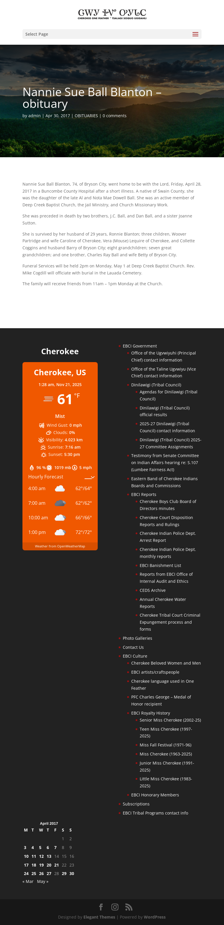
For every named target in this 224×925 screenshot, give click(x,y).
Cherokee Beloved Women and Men (166, 663)
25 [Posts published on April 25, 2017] (34, 873)
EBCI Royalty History (150, 713)
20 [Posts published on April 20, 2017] (49, 865)
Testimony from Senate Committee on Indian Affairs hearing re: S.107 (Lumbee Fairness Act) (165, 462)
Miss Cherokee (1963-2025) (166, 754)
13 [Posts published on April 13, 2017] (49, 856)
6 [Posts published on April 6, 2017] (48, 847)
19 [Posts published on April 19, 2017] (41, 865)
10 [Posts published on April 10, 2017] (26, 856)
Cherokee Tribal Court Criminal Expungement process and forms (170, 622)
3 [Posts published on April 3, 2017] (25, 847)
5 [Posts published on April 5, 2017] (40, 847)
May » (42, 881)
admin (34, 115)
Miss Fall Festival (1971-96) (165, 745)
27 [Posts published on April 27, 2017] (49, 873)
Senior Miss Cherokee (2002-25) (170, 720)
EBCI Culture (135, 656)
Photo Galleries (137, 638)
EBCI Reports (143, 494)
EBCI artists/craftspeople (155, 672)
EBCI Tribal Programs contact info (155, 813)
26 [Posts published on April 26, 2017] (41, 873)
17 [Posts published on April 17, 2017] (26, 865)
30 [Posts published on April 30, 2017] (71, 873)
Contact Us (133, 647)
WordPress (155, 917)
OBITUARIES (86, 115)
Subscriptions (136, 804)
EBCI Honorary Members (155, 795)
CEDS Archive (153, 590)
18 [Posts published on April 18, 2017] (34, 865)
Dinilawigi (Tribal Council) (156, 385)
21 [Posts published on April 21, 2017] (56, 865)
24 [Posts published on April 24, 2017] (26, 873)
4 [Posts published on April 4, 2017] (33, 847)
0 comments (115, 115)
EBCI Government (140, 346)
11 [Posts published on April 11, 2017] (34, 856)
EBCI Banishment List (160, 565)
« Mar (28, 881)
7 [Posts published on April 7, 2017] (55, 847)
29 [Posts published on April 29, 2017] (64, 873)
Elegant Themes (99, 917)
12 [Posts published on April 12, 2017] (41, 856)
